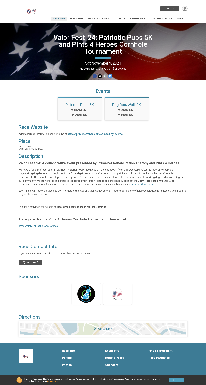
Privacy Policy (52, 381)
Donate (170, 8)
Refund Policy (139, 18)
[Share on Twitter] (100, 76)
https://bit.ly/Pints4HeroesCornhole (39, 226)
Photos (67, 365)
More (180, 18)
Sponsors (111, 365)
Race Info (59, 18)
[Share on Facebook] (95, 76)
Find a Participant (99, 18)
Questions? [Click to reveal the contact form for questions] (30, 262)
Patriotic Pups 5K (79, 105)
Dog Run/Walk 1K (126, 105)
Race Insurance (162, 18)
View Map (103, 329)
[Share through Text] (110, 76)
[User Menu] (185, 8)
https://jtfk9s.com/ (142, 184)
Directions (120, 68)
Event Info (76, 18)
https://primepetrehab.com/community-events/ (95, 134)
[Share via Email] (105, 76)
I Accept (176, 380)
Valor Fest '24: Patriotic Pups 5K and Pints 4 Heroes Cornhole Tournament (103, 44)
